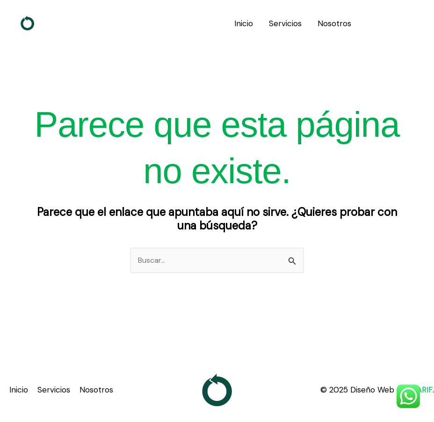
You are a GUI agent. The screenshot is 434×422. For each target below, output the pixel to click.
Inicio (243, 23)
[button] (397, 24)
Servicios (285, 23)
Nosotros (334, 23)
